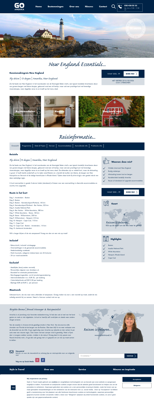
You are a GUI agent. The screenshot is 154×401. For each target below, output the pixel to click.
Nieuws (89, 7)
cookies (55, 376)
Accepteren (137, 373)
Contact (103, 7)
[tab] (15, 146)
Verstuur (130, 356)
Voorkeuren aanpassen (35, 397)
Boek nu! (130, 74)
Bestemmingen (55, 7)
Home (38, 7)
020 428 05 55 (130, 6)
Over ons (74, 7)
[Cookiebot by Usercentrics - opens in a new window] (13, 397)
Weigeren (136, 379)
